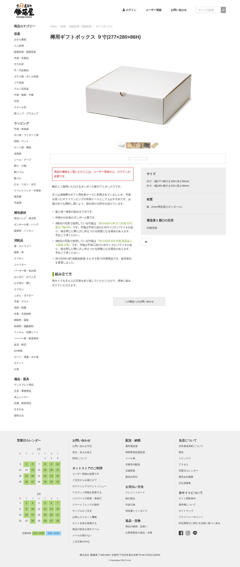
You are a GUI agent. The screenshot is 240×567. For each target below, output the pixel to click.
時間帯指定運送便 (135, 452)
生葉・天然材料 (22, 313)
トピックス (185, 458)
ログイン (129, 9)
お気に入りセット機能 (84, 517)
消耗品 (18, 240)
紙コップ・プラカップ (26, 113)
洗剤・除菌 (20, 307)
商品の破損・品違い (136, 526)
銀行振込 (130, 498)
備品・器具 (21, 379)
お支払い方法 (134, 486)
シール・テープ (22, 159)
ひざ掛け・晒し (22, 283)
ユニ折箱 (19, 45)
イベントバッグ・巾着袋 (27, 190)
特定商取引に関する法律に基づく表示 (199, 523)
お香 (16, 369)
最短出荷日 (131, 476)
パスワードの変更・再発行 (87, 498)
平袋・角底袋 (21, 129)
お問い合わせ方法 (82, 446)
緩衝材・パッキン (24, 230)
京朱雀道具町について (191, 446)
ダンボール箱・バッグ (26, 224)
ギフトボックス (104, 26)
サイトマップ (186, 510)
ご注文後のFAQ (80, 541)
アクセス (183, 464)
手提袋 (17, 202)
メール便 (130, 458)
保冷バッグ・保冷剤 (25, 218)
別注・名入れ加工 (82, 452)
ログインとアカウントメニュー (89, 486)
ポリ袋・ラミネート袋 (26, 135)
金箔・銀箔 (20, 344)
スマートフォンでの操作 (85, 504)
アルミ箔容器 (21, 88)
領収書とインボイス (136, 510)
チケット (19, 363)
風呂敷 (17, 196)
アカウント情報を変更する (87, 492)
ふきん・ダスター (24, 295)
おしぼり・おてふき (25, 276)
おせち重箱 (20, 39)
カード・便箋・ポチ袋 (26, 357)
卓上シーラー (21, 397)
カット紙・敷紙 (22, 147)
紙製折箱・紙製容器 (25, 51)
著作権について (187, 504)
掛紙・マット (21, 141)
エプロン (19, 289)
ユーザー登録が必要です (85, 473)
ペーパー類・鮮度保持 (26, 338)
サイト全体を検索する (84, 523)
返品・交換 (132, 520)
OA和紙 (18, 350)
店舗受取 (130, 470)
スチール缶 (20, 107)
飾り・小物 (20, 165)
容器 (17, 33)
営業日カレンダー (29, 440)
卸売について (79, 458)
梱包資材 (20, 212)
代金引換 (130, 504)
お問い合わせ (179, 9)
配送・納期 (132, 440)
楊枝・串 (19, 252)
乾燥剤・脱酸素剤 (24, 326)
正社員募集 (185, 483)
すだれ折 (19, 64)
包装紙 (17, 153)
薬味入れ (19, 415)
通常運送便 (131, 446)
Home (53, 26)
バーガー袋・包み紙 (25, 270)
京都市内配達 (132, 464)
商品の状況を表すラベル (85, 529)
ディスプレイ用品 (24, 384)
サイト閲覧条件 (187, 498)
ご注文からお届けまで (84, 480)
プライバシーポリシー (191, 517)
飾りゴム (19, 172)
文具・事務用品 (22, 391)
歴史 (181, 452)
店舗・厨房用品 (22, 403)
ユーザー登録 (153, 9)
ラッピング (21, 123)
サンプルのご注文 (82, 510)
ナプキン (19, 258)
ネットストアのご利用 (87, 468)
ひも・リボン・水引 (25, 184)
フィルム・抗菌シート (26, 332)
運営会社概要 (186, 476)
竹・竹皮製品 (21, 70)
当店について (188, 440)
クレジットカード (135, 492)
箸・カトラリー (22, 246)
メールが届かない (82, 535)
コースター (20, 264)
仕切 (16, 101)
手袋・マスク (21, 301)
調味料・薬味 (21, 320)
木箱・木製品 (21, 58)
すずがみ (19, 409)
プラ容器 (19, 82)
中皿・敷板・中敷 (24, 94)
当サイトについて (191, 492)
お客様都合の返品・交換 (138, 532)
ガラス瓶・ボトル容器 (26, 76)
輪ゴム (17, 178)
